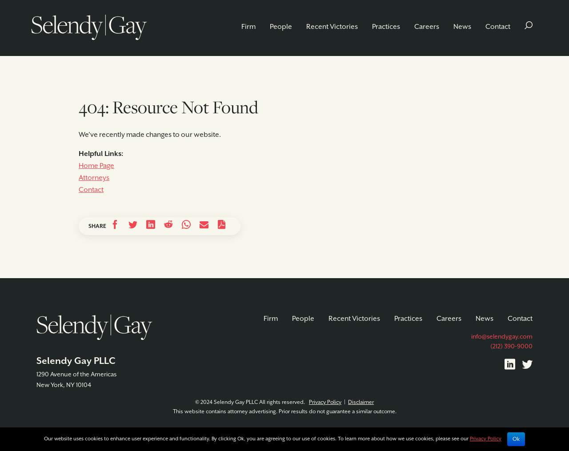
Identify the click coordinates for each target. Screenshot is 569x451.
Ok (516, 439)
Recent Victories (332, 27)
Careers (426, 27)
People (281, 27)
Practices (386, 27)
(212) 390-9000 (511, 346)
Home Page (96, 166)
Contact (497, 27)
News (462, 27)
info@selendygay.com (502, 336)
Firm (248, 27)
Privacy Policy (325, 402)
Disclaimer (361, 402)
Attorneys (94, 178)
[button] (529, 27)
